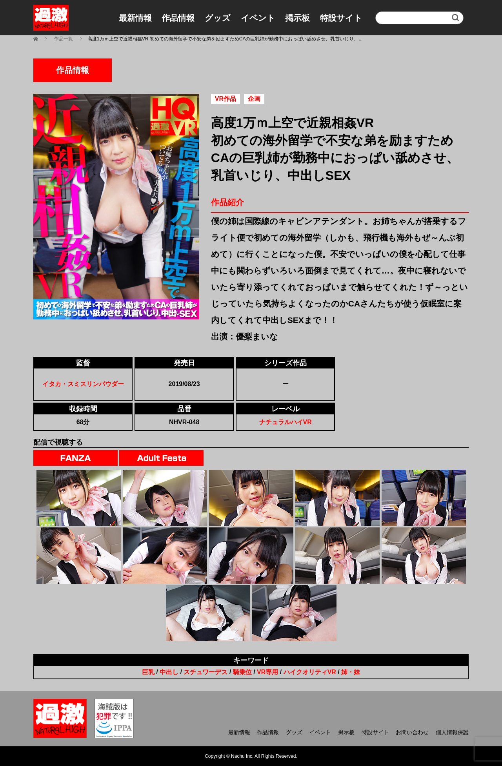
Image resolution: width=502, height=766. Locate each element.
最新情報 (135, 17)
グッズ (218, 17)
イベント (258, 17)
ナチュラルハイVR (285, 422)
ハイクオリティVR (310, 672)
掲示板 (297, 17)
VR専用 (267, 672)
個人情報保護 (452, 732)
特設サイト (341, 17)
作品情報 (178, 17)
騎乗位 (242, 672)
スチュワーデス (205, 672)
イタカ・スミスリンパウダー (83, 384)
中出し (169, 672)
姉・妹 (350, 672)
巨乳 (148, 672)
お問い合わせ (412, 732)
